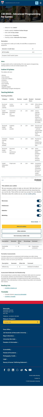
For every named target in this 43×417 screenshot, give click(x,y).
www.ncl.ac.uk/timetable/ (20, 294)
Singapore (12, 319)
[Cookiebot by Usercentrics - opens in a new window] (34, 180)
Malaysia (5, 319)
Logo (2, 3)
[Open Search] (36, 3)
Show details (34, 221)
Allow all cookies (21, 226)
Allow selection (21, 231)
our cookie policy (30, 193)
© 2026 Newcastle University (33, 381)
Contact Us (37, 378)
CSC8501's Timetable (10, 296)
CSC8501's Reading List (11, 288)
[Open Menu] (40, 3)
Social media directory (34, 375)
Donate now (7, 322)
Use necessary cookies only (21, 235)
